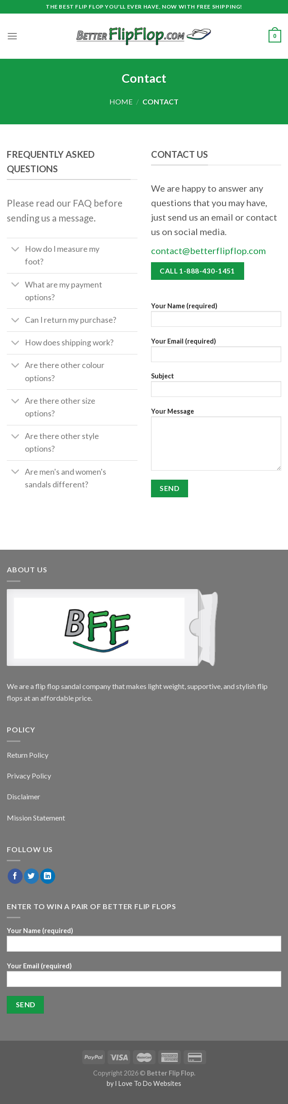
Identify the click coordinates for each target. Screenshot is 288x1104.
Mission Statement (36, 817)
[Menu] (12, 36)
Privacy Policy (29, 775)
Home (120, 101)
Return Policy (27, 754)
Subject (216, 387)
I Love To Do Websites (148, 1083)
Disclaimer (23, 796)
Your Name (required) (216, 317)
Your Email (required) (216, 352)
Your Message (216, 442)
